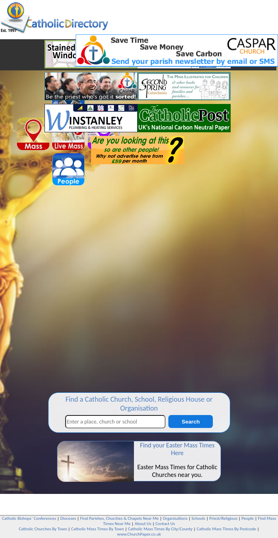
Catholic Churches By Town (43, 529)
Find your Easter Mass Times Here (177, 449)
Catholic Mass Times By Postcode (226, 529)
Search (190, 422)
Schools (198, 518)
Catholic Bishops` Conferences (29, 518)
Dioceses (68, 518)
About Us (143, 523)
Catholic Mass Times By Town (97, 529)
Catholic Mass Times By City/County (160, 529)
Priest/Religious (223, 518)
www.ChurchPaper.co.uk (139, 534)
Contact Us (165, 523)
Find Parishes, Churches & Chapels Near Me (119, 518)
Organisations (175, 518)
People (248, 518)
